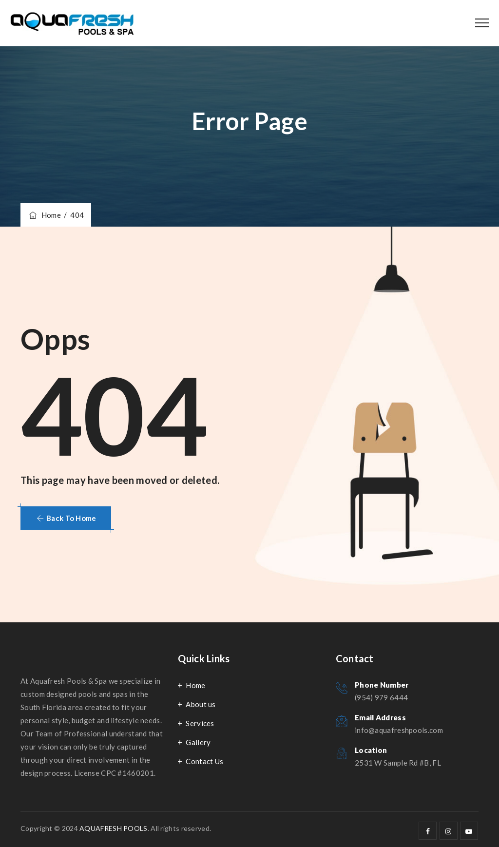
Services (200, 723)
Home (44, 215)
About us (200, 704)
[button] (65, 518)
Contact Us (204, 761)
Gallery (198, 742)
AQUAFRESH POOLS (113, 828)
